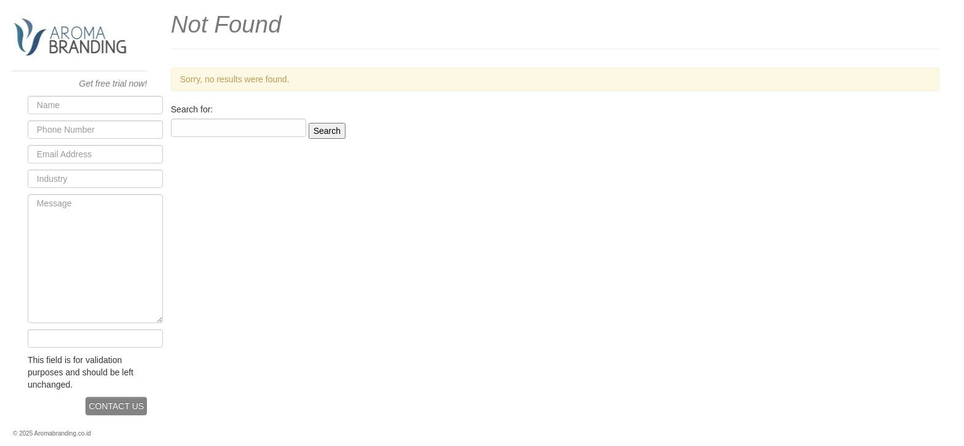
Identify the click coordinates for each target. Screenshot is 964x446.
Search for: (192, 109)
